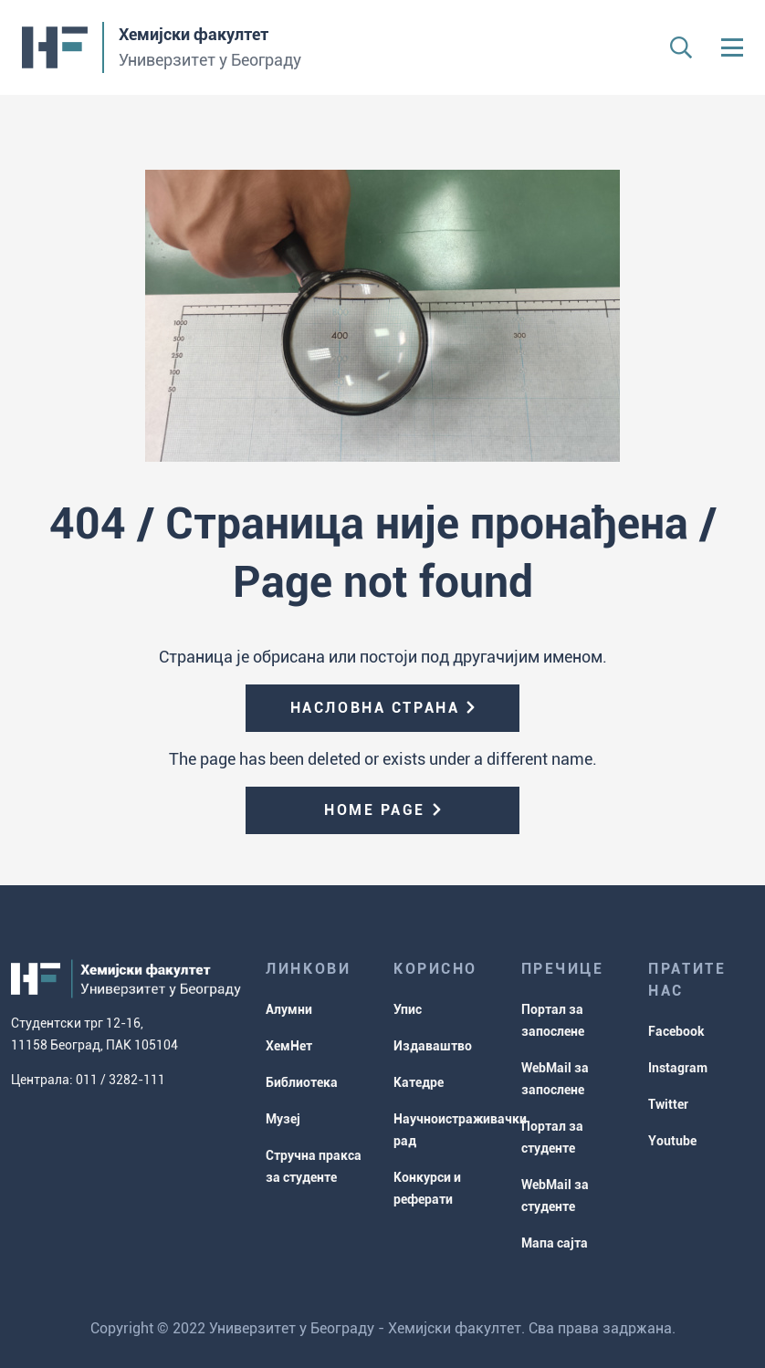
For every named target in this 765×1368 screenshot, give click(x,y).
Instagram (677, 1067)
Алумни (289, 1009)
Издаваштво (432, 1046)
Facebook (676, 1031)
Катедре (418, 1082)
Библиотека (302, 1082)
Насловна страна (374, 707)
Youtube (672, 1140)
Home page (374, 810)
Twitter (668, 1104)
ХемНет (289, 1046)
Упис (407, 1009)
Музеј (283, 1119)
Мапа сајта (554, 1243)
